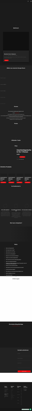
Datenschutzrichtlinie (13, 392)
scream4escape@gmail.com (6, 391)
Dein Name (24, 350)
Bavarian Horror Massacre (10, 54)
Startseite (12, 385)
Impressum (12, 394)
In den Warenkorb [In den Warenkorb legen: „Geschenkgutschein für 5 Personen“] (20, 178)
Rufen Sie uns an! (6, 393)
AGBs (11, 395)
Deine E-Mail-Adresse (24, 355)
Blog (11, 389)
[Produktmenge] (18, 157)
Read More (6, 60)
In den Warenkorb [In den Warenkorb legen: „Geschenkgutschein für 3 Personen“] (28, 178)
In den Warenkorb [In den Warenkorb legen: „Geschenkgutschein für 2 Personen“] (12, 178)
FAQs (11, 388)
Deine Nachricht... (24, 361)
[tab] (15, 244)
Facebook (25, 385)
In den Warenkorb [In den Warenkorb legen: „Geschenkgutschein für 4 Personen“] (4, 178)
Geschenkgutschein (21, 159)
